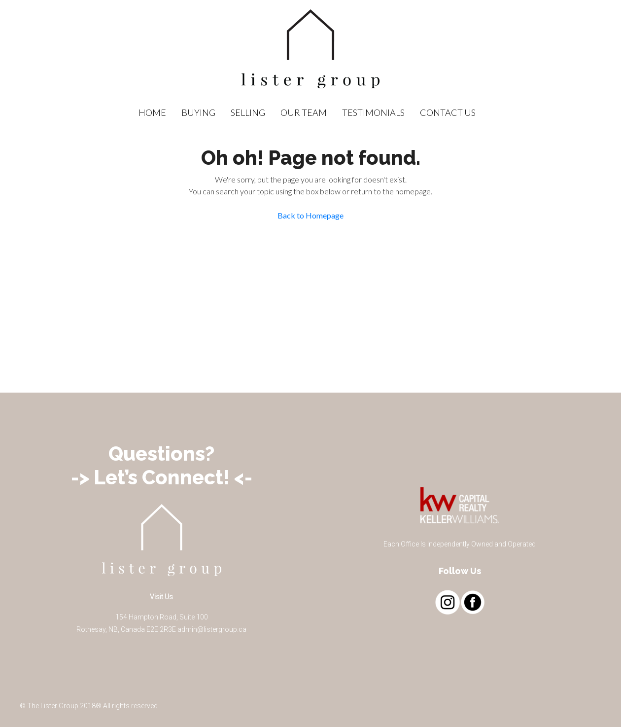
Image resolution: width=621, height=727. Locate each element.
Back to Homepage (310, 215)
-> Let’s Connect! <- (161, 477)
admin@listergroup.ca (211, 629)
